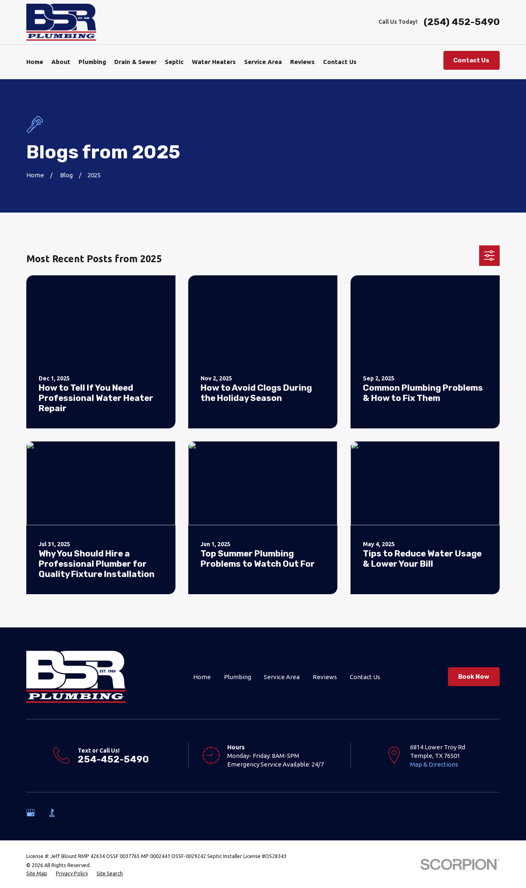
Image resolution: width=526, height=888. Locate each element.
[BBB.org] (52, 812)
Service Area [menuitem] (263, 61)
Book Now (473, 676)
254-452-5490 (113, 759)
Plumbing (237, 676)
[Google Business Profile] (30, 812)
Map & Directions (434, 764)
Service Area (282, 676)
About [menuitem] (60, 61)
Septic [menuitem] (174, 61)
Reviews (325, 676)
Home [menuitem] (34, 61)
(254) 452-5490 (462, 22)
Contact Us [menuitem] (340, 61)
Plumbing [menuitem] (92, 61)
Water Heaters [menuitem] (214, 61)
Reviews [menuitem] (302, 61)
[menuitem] (36, 873)
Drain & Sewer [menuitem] (135, 61)
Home (202, 676)
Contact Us (471, 60)
